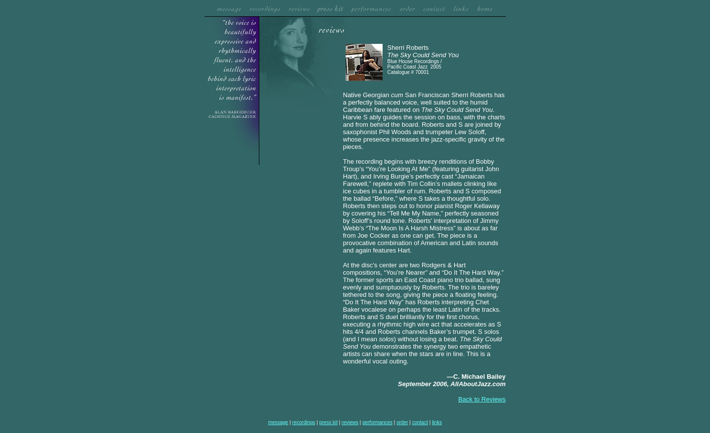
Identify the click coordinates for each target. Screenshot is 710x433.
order (402, 422)
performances (377, 422)
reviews (350, 422)
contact (420, 422)
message (278, 422)
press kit (328, 422)
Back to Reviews (481, 399)
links (437, 422)
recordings (304, 422)
